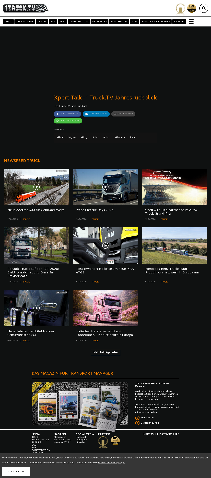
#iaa (132, 137)
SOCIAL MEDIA (85, 434)
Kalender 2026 (61, 442)
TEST (63, 21)
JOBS (135, 21)
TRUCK (8, 21)
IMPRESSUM (150, 434)
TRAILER (42, 21)
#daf (95, 137)
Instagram (81, 440)
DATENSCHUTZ (169, 434)
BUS (53, 21)
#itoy (84, 137)
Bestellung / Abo (150, 423)
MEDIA (36, 434)
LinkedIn (80, 442)
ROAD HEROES (119, 21)
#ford (106, 137)
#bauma (120, 137)
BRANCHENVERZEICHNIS (156, 21)
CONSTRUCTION (79, 21)
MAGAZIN (179, 21)
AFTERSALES (99, 21)
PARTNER (104, 434)
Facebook (81, 437)
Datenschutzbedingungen (111, 463)
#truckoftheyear (66, 137)
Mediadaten (147, 418)
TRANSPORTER (24, 21)
